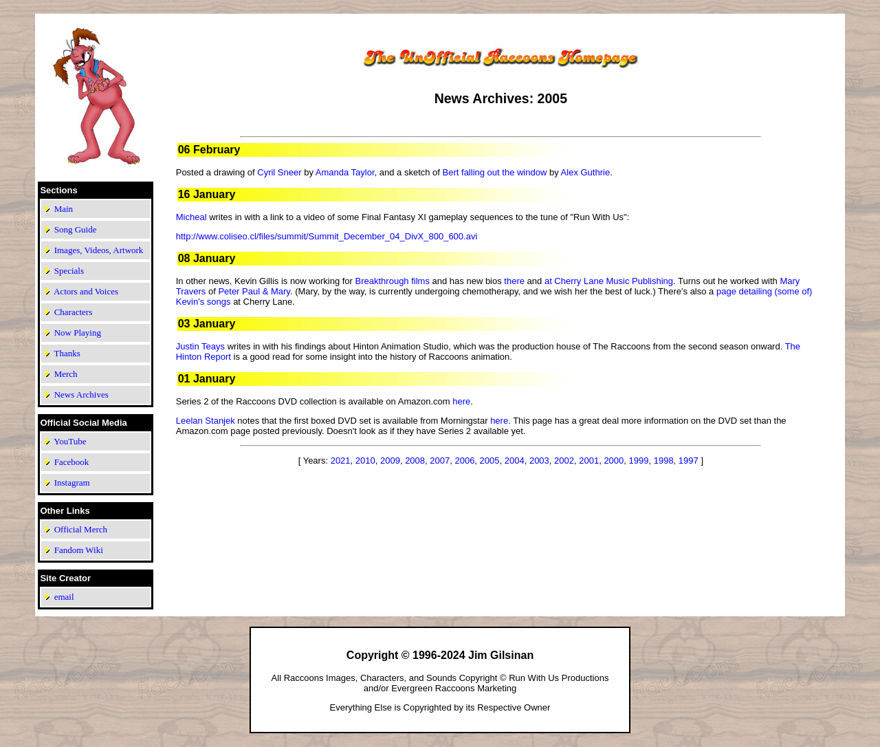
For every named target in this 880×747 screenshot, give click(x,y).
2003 (539, 460)
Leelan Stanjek (205, 420)
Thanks (67, 353)
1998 (664, 460)
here (461, 401)
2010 (365, 460)
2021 (341, 460)
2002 (564, 460)
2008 (415, 460)
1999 (639, 460)
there (514, 281)
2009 (390, 460)
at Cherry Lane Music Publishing (608, 281)
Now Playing (77, 332)
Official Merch (80, 529)
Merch (66, 374)
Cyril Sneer (279, 172)
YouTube (70, 441)
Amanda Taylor (345, 172)
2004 (515, 460)
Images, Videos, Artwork (99, 250)
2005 (490, 460)
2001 (589, 460)
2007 (440, 460)
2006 (464, 460)
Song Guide (75, 229)
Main (63, 209)
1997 (688, 460)
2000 (614, 460)
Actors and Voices (86, 291)
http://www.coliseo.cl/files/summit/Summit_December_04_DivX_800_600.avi (327, 236)
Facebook (71, 462)
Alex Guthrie (585, 172)
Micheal (191, 217)
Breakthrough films (392, 281)
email (64, 597)
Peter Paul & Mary (254, 291)
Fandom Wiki (78, 550)
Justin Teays (200, 346)
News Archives (81, 394)
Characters (73, 312)
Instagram (72, 482)
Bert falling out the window (495, 172)
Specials (69, 271)
